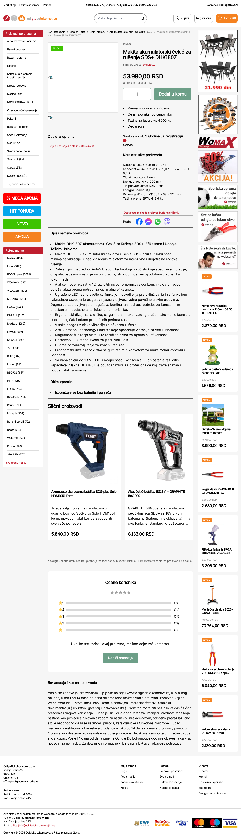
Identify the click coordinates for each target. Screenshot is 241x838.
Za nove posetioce (172, 771)
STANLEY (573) (16, 454)
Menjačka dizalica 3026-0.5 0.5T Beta (217, 611)
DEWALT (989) (15, 339)
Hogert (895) (14, 364)
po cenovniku (161, 114)
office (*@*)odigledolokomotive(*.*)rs (33, 825)
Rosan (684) (14, 429)
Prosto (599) (14, 446)
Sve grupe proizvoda (212, 793)
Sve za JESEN (15, 159)
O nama (203, 771)
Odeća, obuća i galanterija (22, 110)
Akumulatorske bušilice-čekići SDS (130, 31)
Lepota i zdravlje (16, 85)
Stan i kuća (13, 143)
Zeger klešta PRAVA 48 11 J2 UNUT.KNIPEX (218, 491)
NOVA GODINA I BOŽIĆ (21, 102)
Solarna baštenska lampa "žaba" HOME (217, 371)
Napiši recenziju (120, 658)
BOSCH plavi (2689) (19, 274)
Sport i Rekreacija (17, 135)
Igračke (11, 65)
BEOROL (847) (15, 372)
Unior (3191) (14, 266)
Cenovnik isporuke (211, 782)
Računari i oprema (17, 126)
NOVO (22, 223)
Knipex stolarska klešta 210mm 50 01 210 (216, 731)
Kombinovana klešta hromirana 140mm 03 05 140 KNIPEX (217, 309)
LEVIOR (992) (15, 331)
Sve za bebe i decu (18, 151)
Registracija (127, 776)
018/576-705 (130, 5)
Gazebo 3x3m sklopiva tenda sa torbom (216, 431)
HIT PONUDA (22, 211)
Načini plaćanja (169, 787)
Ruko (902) (13, 356)
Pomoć (47, 5)
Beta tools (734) (16, 397)
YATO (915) (13, 348)
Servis (128, 145)
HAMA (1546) (15, 307)
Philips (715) (14, 405)
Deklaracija (136, 126)
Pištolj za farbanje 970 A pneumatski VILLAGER (217, 551)
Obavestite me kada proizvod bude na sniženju (151, 212)
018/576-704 (113, 5)
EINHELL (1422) (16, 315)
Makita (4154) (15, 258)
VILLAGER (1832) (17, 290)
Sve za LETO (14, 167)
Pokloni (11, 118)
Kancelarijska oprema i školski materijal (20, 75)
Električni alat (97, 31)
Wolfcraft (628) (16, 438)
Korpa (124, 787)
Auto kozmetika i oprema (21, 41)
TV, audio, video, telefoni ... (23, 184)
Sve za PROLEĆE (17, 175)
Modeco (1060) (16, 323)
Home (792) (14, 380)
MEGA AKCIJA (22, 198)
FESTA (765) (14, 389)
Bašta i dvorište (16, 49)
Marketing (9, 5)
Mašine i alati (14, 94)
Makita (127, 43)
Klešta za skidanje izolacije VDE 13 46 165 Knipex (218, 671)
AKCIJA (22, 236)
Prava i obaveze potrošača (161, 743)
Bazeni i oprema (16, 57)
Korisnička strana (29, 5)
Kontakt (203, 776)
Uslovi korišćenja (171, 782)
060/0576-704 (148, 5)
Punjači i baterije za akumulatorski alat (71, 159)
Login (124, 771)
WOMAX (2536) (16, 282)
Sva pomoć (167, 776)
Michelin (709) (15, 413)
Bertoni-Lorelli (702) (18, 421)
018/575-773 (96, 5)
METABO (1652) (16, 299)
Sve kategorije (56, 31)
